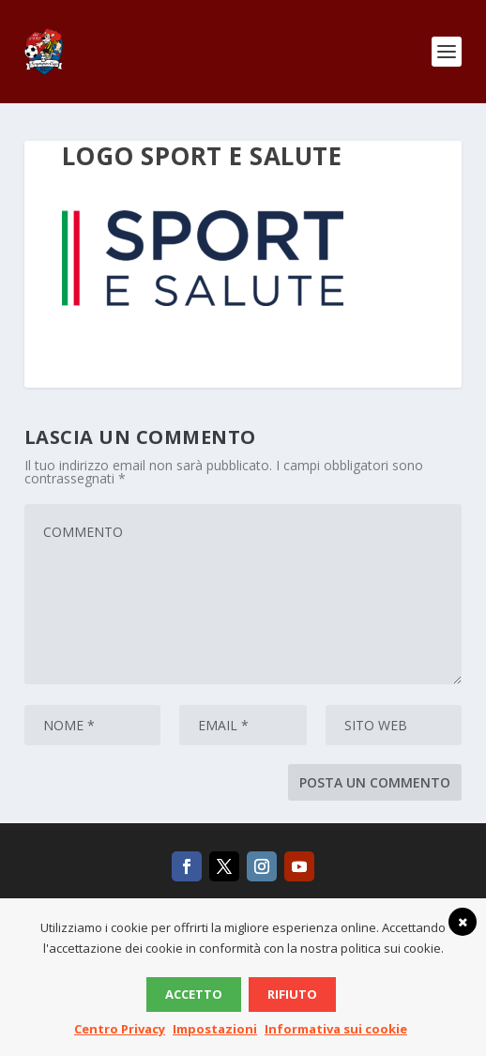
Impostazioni (215, 1028)
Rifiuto (292, 994)
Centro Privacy (119, 1028)
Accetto (193, 994)
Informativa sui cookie (336, 1028)
